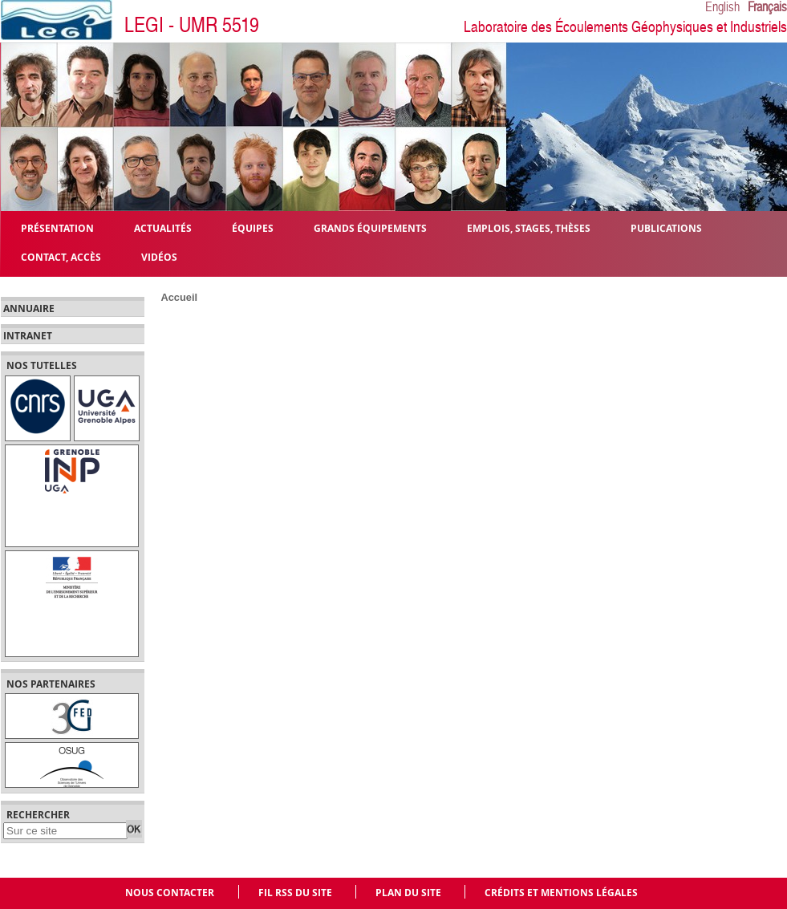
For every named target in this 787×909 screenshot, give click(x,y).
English (722, 7)
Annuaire (29, 309)
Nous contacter (169, 892)
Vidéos (159, 256)
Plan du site (408, 892)
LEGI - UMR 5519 (191, 25)
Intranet (27, 336)
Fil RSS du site (295, 892)
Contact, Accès (61, 256)
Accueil (179, 297)
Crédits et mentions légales (561, 892)
